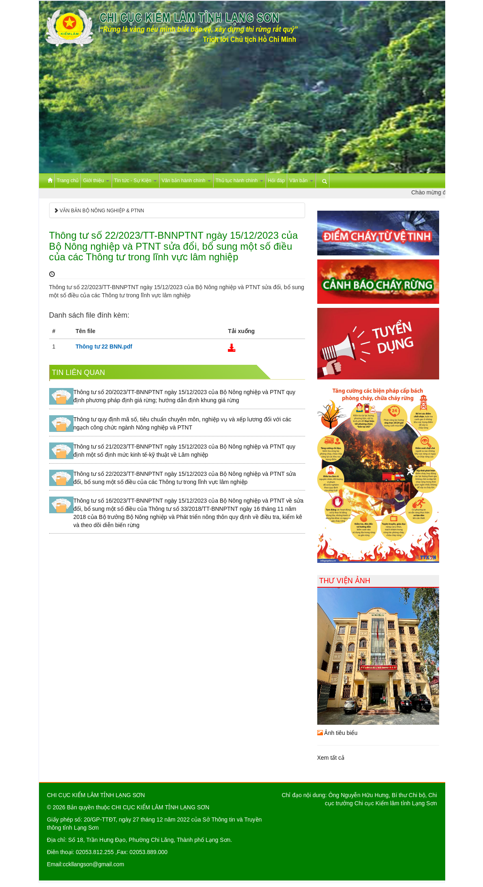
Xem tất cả (330, 757)
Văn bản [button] (301, 180)
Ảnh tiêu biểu (337, 733)
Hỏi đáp (276, 180)
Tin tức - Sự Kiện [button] (135, 180)
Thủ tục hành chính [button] (239, 180)
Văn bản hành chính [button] (186, 180)
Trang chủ (68, 180)
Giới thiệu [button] (96, 180)
